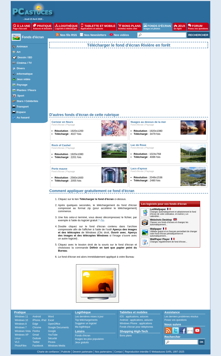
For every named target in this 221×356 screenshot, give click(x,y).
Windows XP (22, 334)
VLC (17, 342)
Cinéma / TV (24, 62)
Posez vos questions (175, 320)
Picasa (51, 342)
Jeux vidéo (23, 79)
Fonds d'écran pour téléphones (136, 326)
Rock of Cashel (61, 145)
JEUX (179, 27)
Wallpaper (158, 228)
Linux (18, 338)
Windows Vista (23, 331)
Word (51, 316)
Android (37, 316)
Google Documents (58, 327)
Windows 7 (21, 327)
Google (52, 331)
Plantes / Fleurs (26, 90)
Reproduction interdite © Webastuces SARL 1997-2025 (154, 351)
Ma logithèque (82, 326)
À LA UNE (21, 27)
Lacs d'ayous (139, 168)
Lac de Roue (138, 145)
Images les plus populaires (89, 339)
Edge (35, 323)
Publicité (65, 351)
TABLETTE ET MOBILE (97, 27)
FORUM (198, 27)
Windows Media (56, 345)
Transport (23, 106)
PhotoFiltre (20, 345)
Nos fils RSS (68, 35)
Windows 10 (21, 320)
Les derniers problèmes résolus (181, 316)
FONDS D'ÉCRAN (157, 27)
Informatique (25, 73)
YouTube (52, 334)
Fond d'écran (58, 124)
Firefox (36, 331)
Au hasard (23, 117)
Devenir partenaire (83, 351)
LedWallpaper (160, 209)
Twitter (36, 342)
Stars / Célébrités (27, 101)
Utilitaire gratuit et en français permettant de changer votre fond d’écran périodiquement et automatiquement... (173, 233)
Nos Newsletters (95, 35)
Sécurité (52, 338)
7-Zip (101, 220)
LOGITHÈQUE (66, 27)
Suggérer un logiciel (85, 323)
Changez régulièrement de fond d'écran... (168, 242)
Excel (51, 320)
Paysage (22, 84)
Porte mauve (59, 168)
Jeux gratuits (82, 342)
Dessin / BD (25, 57)
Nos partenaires (103, 351)
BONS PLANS (129, 27)
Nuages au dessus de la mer (148, 121)
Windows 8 (21, 323)
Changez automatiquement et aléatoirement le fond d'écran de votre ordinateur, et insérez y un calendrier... (173, 214)
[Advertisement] (128, 83)
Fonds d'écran (33, 37)
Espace (21, 112)
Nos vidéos (121, 35)
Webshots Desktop (163, 219)
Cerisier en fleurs (62, 121)
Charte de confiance (48, 351)
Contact (118, 351)
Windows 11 (21, 316)
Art (18, 51)
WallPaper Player (162, 239)
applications (132, 316)
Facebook (38, 345)
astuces (144, 316)
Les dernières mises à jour (89, 316)
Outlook (37, 338)
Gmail (36, 334)
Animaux (22, 46)
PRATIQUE (42, 27)
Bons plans (126, 335)
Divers (21, 68)
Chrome (37, 327)
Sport (20, 95)
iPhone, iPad (39, 320)
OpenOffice (54, 323)
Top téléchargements (86, 320)
